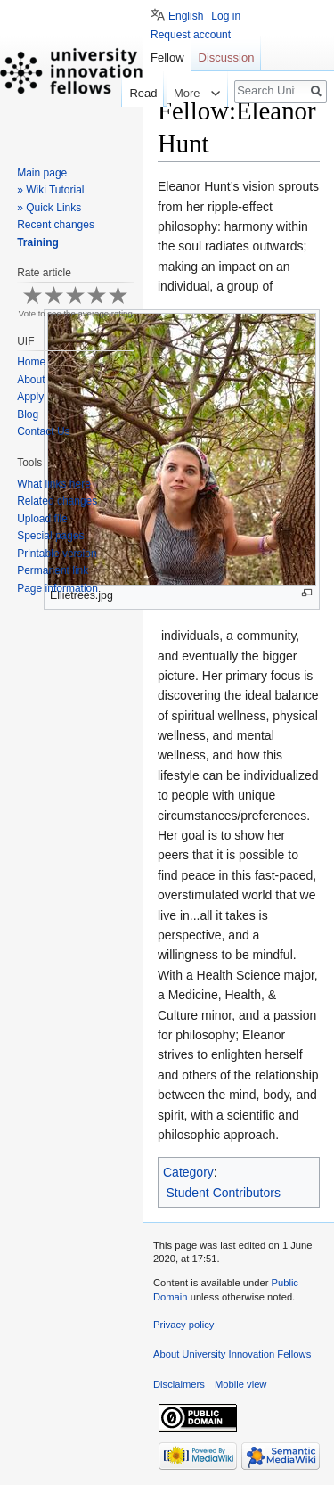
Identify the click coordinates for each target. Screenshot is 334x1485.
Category (188, 1172)
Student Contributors (224, 1193)
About (31, 379)
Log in (225, 16)
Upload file (42, 519)
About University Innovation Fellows (232, 1354)
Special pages (50, 535)
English (185, 16)
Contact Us (43, 431)
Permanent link (52, 570)
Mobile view (240, 1384)
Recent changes (55, 224)
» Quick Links (49, 207)
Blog (27, 414)
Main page (42, 173)
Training (38, 242)
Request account (191, 35)
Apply (30, 396)
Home (31, 362)
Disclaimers (179, 1384)
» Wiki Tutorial (50, 190)
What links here (54, 484)
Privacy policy (183, 1324)
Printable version (56, 553)
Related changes (57, 501)
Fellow (167, 57)
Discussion (227, 57)
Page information (57, 588)
